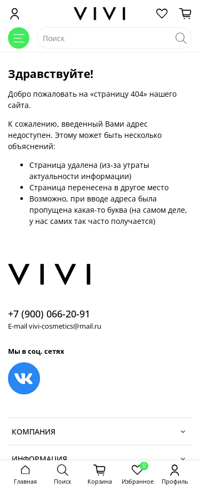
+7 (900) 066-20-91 (49, 313)
